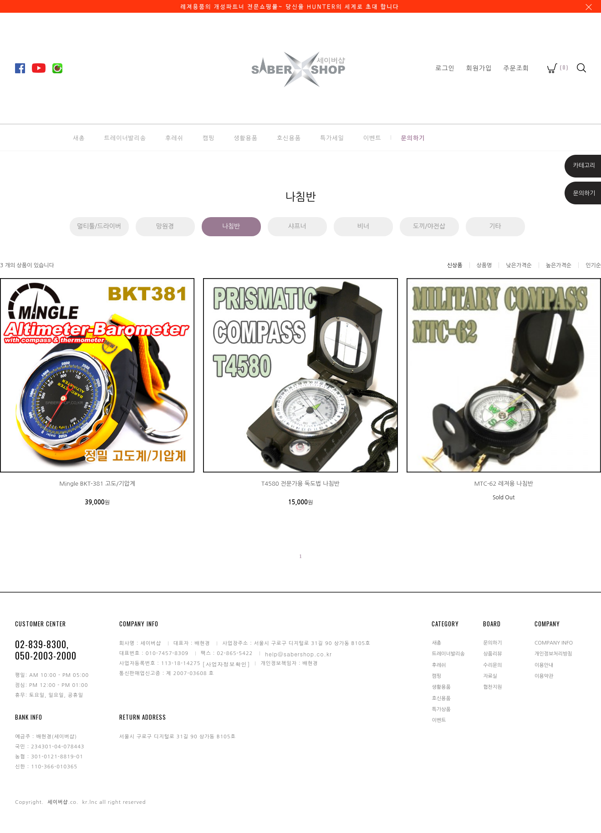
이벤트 (372, 137)
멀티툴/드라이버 (99, 226)
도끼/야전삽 (429, 226)
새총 (79, 137)
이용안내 (544, 664)
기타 (495, 226)
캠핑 (208, 137)
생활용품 (246, 137)
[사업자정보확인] (226, 663)
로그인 (444, 68)
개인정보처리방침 (553, 653)
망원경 (165, 226)
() (558, 67)
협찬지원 (492, 687)
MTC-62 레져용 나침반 (503, 484)
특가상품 (441, 709)
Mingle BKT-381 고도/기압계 (97, 484)
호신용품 (289, 137)
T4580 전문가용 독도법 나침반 (300, 484)
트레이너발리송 (125, 137)
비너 (363, 226)
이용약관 (544, 676)
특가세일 (332, 137)
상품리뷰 (492, 653)
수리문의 (492, 664)
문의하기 (413, 137)
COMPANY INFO (554, 642)
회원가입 (479, 68)
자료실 (490, 676)
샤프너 (297, 226)
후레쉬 (174, 137)
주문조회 (516, 68)
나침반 (231, 226)
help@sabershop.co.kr (298, 653)
